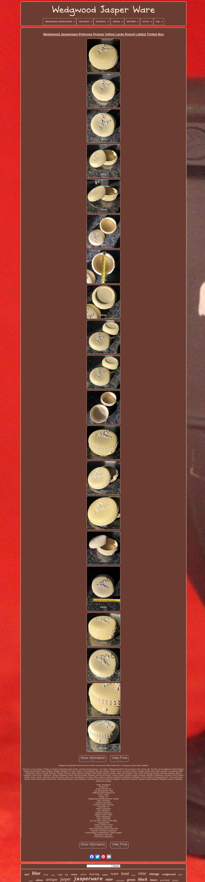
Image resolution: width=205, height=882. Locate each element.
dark (26, 874)
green (131, 880)
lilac (66, 875)
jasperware (88, 879)
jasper (65, 879)
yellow (83, 874)
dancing (94, 874)
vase (142, 873)
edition (39, 880)
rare (109, 879)
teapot (74, 874)
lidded (53, 875)
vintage (154, 874)
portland (165, 880)
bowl (125, 873)
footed (175, 880)
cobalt (60, 875)
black (142, 879)
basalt (45, 875)
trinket (31, 881)
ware (114, 873)
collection (120, 880)
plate (180, 874)
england (105, 875)
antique (51, 879)
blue (36, 873)
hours (153, 880)
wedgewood (168, 874)
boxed (133, 875)
